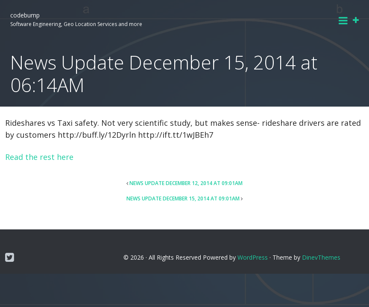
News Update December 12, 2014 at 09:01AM (186, 183)
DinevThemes (321, 257)
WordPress (252, 257)
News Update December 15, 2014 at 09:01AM (183, 198)
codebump (25, 15)
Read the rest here (39, 157)
